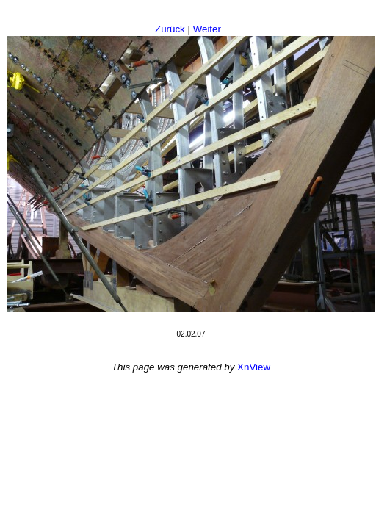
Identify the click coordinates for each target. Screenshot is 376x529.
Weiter (207, 29)
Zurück (170, 29)
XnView (253, 367)
